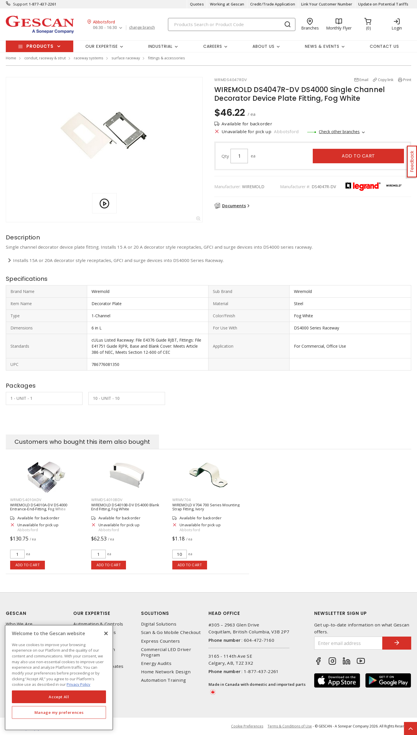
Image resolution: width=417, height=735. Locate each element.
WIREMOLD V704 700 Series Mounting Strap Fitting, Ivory (205, 507)
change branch (142, 27)
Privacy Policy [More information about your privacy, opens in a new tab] (78, 684)
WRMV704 (181, 499)
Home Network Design (166, 671)
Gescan (16, 613)
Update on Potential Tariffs (383, 4)
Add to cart (358, 156)
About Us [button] (264, 46)
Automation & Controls (98, 624)
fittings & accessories (166, 58)
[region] (59, 677)
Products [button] (40, 46)
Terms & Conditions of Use (290, 726)
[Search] (231, 24)
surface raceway (125, 58)
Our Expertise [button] (101, 46)
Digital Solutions (158, 624)
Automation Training (163, 680)
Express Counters (160, 641)
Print (407, 79)
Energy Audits (156, 663)
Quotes (197, 4)
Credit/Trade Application (272, 4)
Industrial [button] (160, 46)
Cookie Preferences (247, 726)
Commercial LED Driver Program (166, 652)
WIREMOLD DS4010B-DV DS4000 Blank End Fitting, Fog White (125, 507)
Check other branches (339, 131)
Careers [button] (212, 46)
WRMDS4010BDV (106, 499)
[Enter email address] (348, 643)
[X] (106, 633)
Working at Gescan (227, 4)
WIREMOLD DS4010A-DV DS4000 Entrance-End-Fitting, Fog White (38, 507)
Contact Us (384, 46)
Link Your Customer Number (326, 4)
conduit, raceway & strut (45, 58)
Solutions (155, 613)
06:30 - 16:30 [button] (105, 27)
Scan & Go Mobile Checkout (171, 632)
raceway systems (88, 58)
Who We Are (19, 624)
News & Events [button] (322, 46)
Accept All (59, 696)
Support (20, 4)
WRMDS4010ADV (25, 499)
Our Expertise (91, 613)
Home (11, 58)
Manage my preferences (59, 712)
